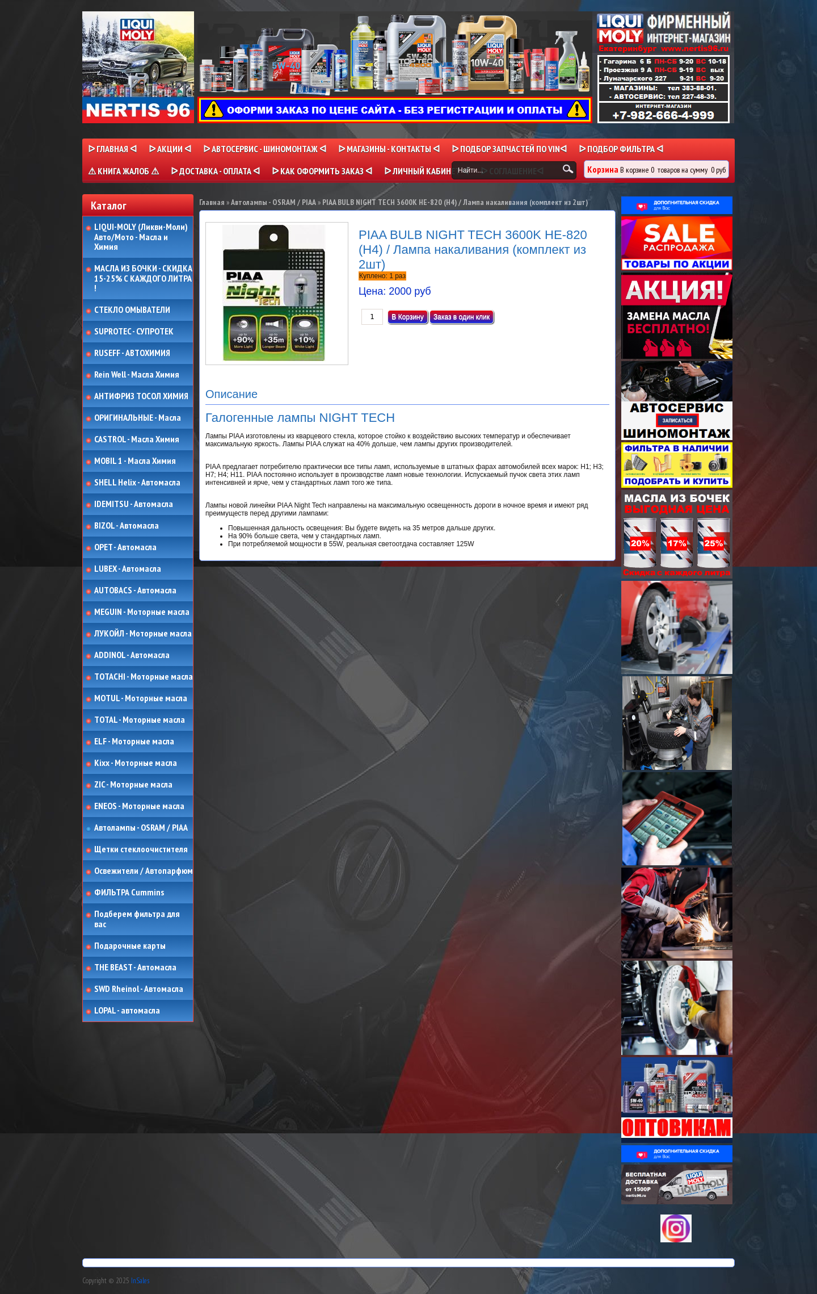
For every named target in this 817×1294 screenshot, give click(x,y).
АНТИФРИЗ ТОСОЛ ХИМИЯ (141, 396)
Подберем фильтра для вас (137, 919)
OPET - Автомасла (125, 547)
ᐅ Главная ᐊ (112, 148)
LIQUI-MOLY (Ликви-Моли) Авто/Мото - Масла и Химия (141, 237)
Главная (212, 202)
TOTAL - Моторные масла (139, 720)
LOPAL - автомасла (127, 1011)
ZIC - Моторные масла (133, 785)
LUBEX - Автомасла (127, 569)
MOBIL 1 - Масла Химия (135, 461)
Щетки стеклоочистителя (141, 849)
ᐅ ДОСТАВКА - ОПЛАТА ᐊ (215, 171)
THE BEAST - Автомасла (135, 967)
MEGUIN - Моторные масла (141, 612)
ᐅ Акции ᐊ (170, 148)
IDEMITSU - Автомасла (133, 504)
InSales (140, 1280)
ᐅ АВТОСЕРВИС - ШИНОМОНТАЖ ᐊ (264, 148)
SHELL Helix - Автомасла (137, 483)
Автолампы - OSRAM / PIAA (141, 828)
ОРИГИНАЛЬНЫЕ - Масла (137, 418)
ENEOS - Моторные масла (139, 806)
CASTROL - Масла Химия (136, 439)
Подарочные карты (130, 946)
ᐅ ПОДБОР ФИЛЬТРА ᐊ (621, 148)
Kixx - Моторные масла (135, 763)
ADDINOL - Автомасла (132, 655)
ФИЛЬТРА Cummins (129, 892)
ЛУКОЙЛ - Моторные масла (143, 634)
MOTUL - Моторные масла (140, 698)
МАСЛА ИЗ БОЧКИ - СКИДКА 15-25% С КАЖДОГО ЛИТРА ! (143, 278)
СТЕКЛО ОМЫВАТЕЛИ (132, 310)
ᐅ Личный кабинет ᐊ (426, 171)
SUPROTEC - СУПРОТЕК (134, 331)
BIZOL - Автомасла (126, 526)
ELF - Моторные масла (134, 741)
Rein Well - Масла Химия (136, 375)
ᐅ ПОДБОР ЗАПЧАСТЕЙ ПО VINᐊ (509, 148)
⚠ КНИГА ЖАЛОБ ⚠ (123, 171)
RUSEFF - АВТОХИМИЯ (132, 353)
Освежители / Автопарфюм (143, 871)
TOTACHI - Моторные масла (143, 677)
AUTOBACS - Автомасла (135, 590)
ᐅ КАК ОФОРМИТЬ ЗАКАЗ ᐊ (322, 171)
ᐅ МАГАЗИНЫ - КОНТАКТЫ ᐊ (389, 148)
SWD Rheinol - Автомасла (138, 989)
